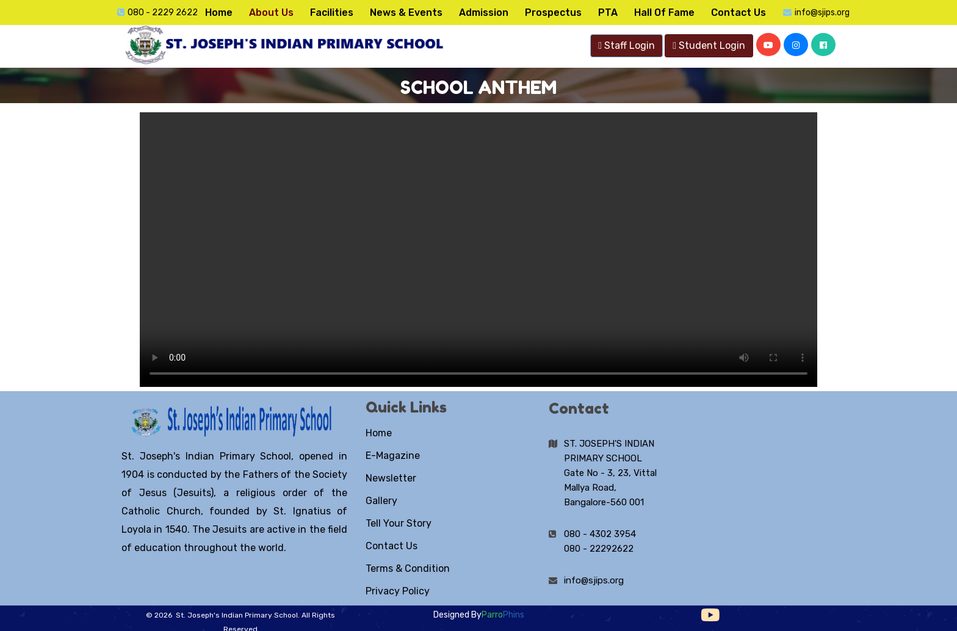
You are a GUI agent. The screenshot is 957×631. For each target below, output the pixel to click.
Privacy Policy (398, 591)
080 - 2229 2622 (163, 12)
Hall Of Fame (664, 12)
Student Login (709, 45)
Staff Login (626, 45)
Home (219, 12)
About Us (271, 12)
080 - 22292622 (599, 548)
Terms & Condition (408, 568)
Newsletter (391, 478)
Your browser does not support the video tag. (478, 249)
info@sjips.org (822, 12)
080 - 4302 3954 (600, 533)
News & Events (406, 12)
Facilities (331, 12)
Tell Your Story (399, 523)
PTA (608, 12)
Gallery (381, 501)
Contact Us (738, 12)
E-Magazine (393, 455)
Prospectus (553, 12)
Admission (483, 12)
